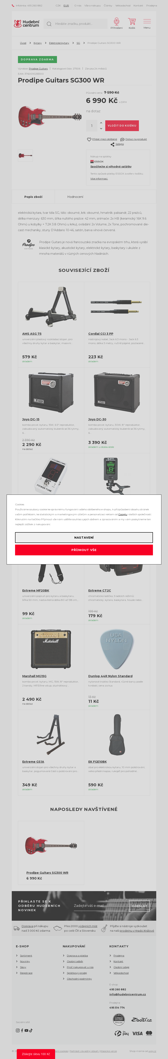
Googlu (122, 514)
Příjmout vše (83, 550)
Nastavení (84, 537)
